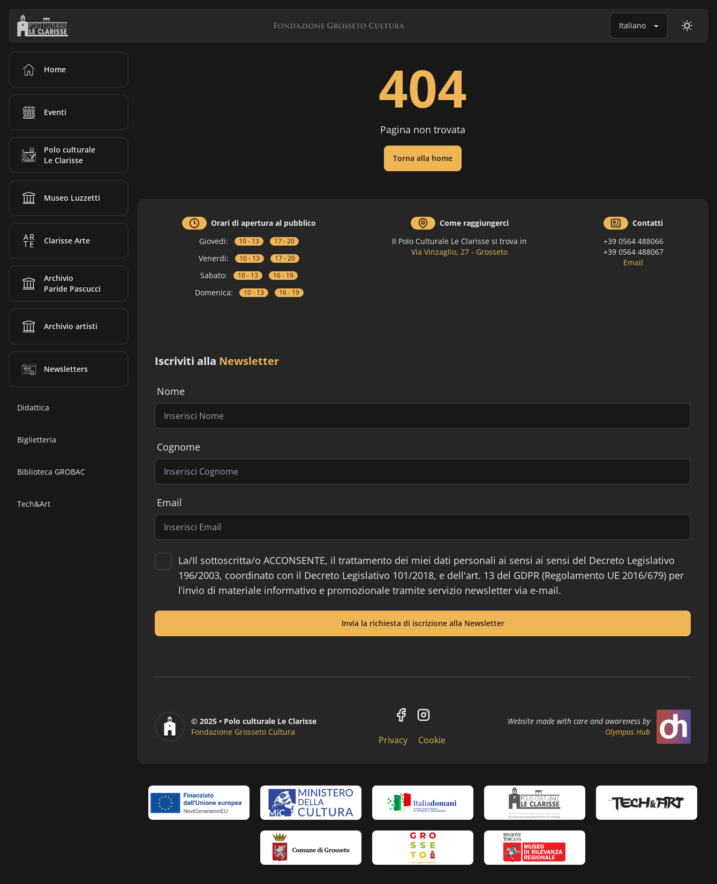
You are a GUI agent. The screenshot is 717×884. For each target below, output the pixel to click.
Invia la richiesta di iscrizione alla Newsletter (423, 623)
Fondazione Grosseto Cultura (243, 732)
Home (42, 69)
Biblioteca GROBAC (51, 472)
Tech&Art (33, 504)
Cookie (432, 740)
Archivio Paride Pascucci (59, 283)
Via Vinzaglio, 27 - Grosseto (459, 252)
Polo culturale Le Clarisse (56, 155)
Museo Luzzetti (59, 198)
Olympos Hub (627, 732)
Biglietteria (36, 440)
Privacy (393, 740)
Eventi (42, 112)
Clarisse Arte (54, 241)
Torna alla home (422, 158)
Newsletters (53, 369)
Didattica (33, 407)
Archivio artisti (57, 326)
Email (633, 262)
